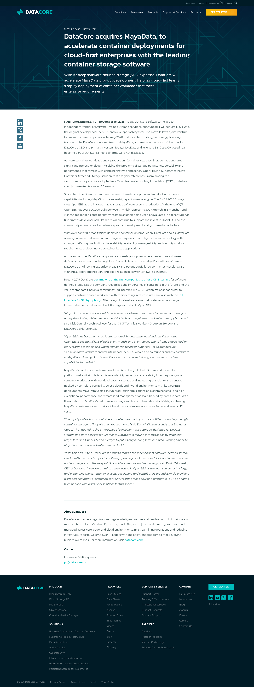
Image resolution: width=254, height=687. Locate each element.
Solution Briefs (115, 615)
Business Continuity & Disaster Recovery (72, 631)
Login (201, 3)
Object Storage (58, 610)
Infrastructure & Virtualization (66, 658)
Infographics (114, 620)
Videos (110, 626)
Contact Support (151, 615)
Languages (215, 2)
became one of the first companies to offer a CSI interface (132, 279)
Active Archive (57, 647)
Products (153, 12)
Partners (195, 12)
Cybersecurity (57, 652)
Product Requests (152, 610)
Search (232, 2)
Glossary (111, 647)
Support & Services (174, 12)
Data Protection (58, 642)
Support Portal (150, 594)
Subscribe (214, 604)
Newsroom (185, 599)
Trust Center (107, 682)
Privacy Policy (57, 682)
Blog (109, 636)
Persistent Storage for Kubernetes (68, 668)
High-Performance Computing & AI (69, 663)
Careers (183, 620)
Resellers (147, 631)
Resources (137, 12)
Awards (183, 610)
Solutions (120, 12)
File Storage (56, 604)
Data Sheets (113, 599)
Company (190, 3)
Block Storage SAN (60, 594)
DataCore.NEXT (188, 594)
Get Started (221, 586)
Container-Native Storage (63, 615)
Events (110, 631)
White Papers (114, 604)
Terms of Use (78, 682)
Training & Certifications (155, 599)
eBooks (111, 610)
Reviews (111, 642)
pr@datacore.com (76, 562)
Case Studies (114, 594)
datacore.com (134, 540)
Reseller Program (152, 636)
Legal (93, 682)
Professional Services (154, 604)
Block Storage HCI (59, 599)
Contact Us (185, 626)
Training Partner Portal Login (158, 647)
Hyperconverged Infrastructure (66, 636)
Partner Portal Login (153, 642)
